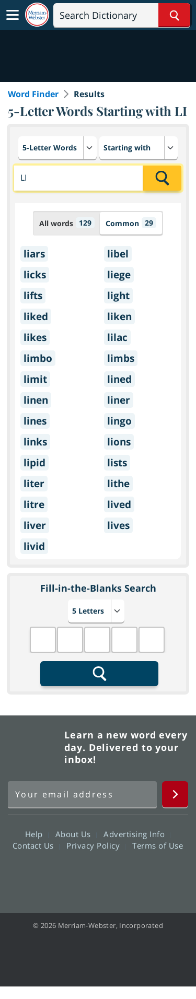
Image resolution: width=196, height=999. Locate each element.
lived (119, 504)
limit (35, 379)
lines (35, 421)
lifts (33, 295)
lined (119, 379)
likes (35, 337)
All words (67, 222)
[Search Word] (174, 15)
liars (34, 254)
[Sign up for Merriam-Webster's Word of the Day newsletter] (82, 794)
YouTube (116, 875)
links (35, 442)
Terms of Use (157, 845)
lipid (34, 462)
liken (119, 316)
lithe (118, 483)
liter (34, 483)
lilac (117, 337)
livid (34, 546)
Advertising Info (136, 834)
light (118, 295)
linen (36, 400)
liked (36, 316)
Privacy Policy (95, 845)
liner (118, 400)
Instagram (154, 875)
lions (119, 442)
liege (119, 274)
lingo (119, 421)
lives (118, 525)
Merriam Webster (34, 747)
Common (131, 222)
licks (35, 274)
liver (35, 525)
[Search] (121, 15)
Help (37, 834)
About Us (76, 834)
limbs (120, 358)
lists (117, 462)
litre (34, 504)
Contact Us (36, 845)
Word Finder (33, 94)
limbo (38, 358)
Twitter (79, 875)
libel (118, 254)
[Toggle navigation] (12, 15)
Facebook (41, 875)
